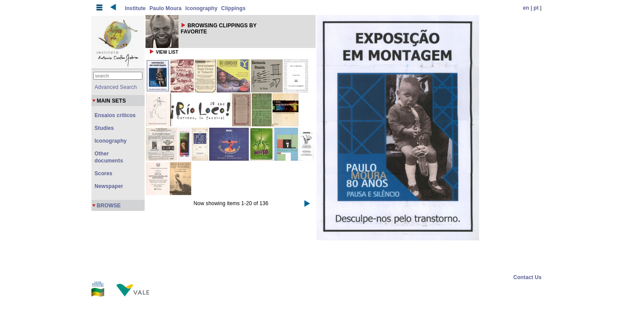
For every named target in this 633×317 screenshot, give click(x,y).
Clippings (233, 8)
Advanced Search (116, 87)
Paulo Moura (165, 8)
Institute (135, 8)
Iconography (202, 8)
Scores (104, 173)
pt (536, 8)
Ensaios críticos (115, 115)
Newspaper (109, 186)
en (526, 8)
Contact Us (527, 277)
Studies (104, 128)
